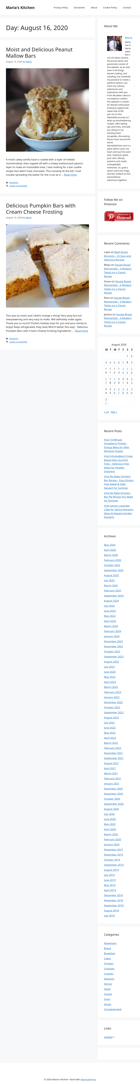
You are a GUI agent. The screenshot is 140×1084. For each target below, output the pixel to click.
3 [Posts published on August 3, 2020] (106, 362)
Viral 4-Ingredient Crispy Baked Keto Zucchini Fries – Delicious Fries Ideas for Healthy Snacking (118, 463)
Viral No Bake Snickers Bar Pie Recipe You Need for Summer (118, 496)
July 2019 (109, 875)
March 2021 (111, 773)
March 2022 (111, 743)
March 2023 (111, 687)
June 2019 (110, 880)
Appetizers (110, 943)
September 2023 (113, 656)
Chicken (108, 963)
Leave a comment (18, 185)
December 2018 (113, 895)
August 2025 (111, 575)
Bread (107, 948)
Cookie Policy (110, 7)
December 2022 (113, 702)
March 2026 (111, 555)
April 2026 (110, 550)
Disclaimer (79, 7)
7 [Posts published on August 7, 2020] (123, 362)
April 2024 (110, 621)
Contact (127, 7)
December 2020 (113, 788)
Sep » (114, 412)
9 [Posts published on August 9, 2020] (131, 362)
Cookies (108, 973)
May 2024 (109, 616)
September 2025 (113, 570)
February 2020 (112, 839)
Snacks (108, 994)
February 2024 (112, 631)
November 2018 (113, 900)
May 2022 (109, 732)
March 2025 (111, 585)
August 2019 (111, 870)
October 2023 (112, 651)
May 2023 (109, 677)
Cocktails (109, 968)
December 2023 (113, 641)
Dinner (108, 984)
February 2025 (112, 590)
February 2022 (112, 748)
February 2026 (112, 560)
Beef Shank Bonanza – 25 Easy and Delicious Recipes (117, 255)
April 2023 (110, 682)
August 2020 (111, 809)
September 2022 (113, 712)
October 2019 (112, 859)
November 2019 (113, 854)
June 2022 (110, 727)
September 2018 (113, 905)
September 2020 (113, 804)
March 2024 (111, 626)
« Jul (106, 412)
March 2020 (111, 834)
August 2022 (111, 717)
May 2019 (109, 885)
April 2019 (110, 890)
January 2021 (111, 783)
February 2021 (112, 778)
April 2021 (110, 768)
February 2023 (112, 692)
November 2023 (113, 646)
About (94, 7)
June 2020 (110, 819)
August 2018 (111, 910)
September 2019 (113, 865)
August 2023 (111, 661)
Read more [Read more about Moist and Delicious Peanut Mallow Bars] (70, 174)
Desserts (13, 182)
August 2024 (111, 600)
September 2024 (113, 595)
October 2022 (112, 707)
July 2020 (109, 814)
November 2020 (113, 793)
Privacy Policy (61, 7)
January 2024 (111, 636)
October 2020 (112, 798)
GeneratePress (88, 1079)
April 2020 (110, 829)
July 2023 (109, 666)
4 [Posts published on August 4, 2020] (110, 362)
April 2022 (110, 738)
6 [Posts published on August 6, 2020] (119, 362)
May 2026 (109, 545)
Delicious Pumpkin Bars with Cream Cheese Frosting (41, 208)
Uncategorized (112, 1009)
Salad (107, 989)
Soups (107, 1004)
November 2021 (113, 753)
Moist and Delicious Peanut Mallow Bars (39, 52)
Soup (107, 999)
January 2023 (111, 697)
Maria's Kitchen (20, 7)
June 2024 (110, 611)
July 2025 (109, 580)
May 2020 (109, 824)
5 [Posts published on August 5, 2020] (114, 362)
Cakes (107, 958)
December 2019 (113, 849)
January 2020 (111, 844)
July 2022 (109, 722)
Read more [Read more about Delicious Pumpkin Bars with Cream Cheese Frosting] (81, 331)
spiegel (108, 1037)
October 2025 (112, 565)
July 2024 (109, 606)
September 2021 (113, 758)
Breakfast (109, 953)
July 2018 (109, 915)
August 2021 (111, 763)
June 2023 (110, 672)
